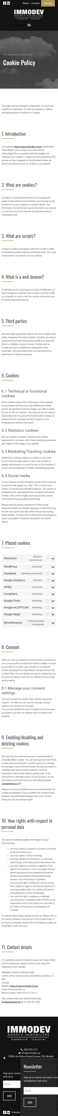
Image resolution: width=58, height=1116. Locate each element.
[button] (29, 25)
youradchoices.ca (10, 783)
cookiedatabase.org (11, 1002)
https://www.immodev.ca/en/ (28, 146)
